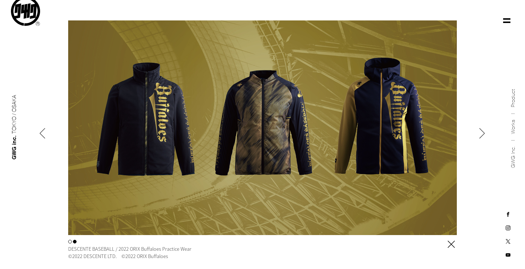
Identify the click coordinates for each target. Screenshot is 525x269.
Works (513, 123)
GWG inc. (513, 153)
